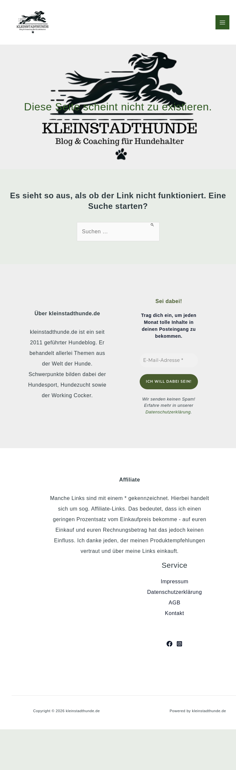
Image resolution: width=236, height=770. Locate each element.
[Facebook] (169, 644)
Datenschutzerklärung (167, 411)
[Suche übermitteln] (152, 224)
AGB (174, 602)
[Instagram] (179, 644)
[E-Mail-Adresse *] (169, 360)
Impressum (174, 581)
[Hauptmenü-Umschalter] (222, 22)
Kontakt (174, 613)
